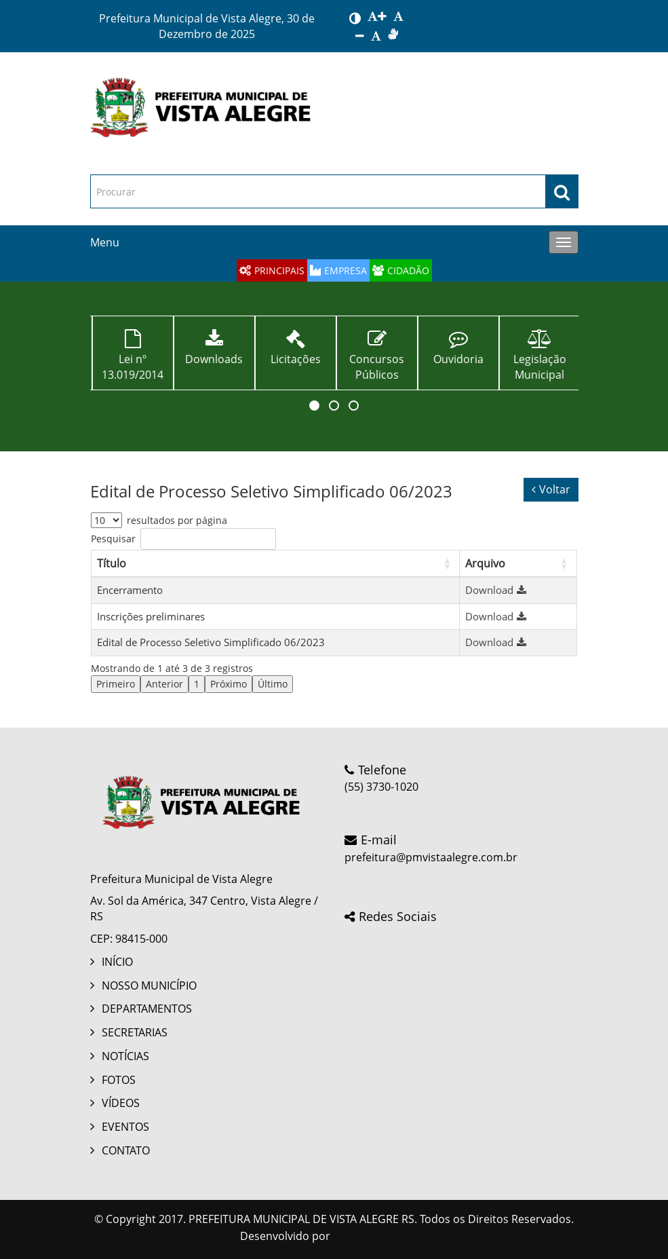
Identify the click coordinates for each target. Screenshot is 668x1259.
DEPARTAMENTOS (147, 1008)
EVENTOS (125, 1126)
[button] (314, 405)
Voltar (551, 489)
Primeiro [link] (115, 683)
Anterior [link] (164, 683)
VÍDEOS (121, 1102)
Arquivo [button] (485, 563)
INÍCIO (117, 961)
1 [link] (196, 683)
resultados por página (177, 520)
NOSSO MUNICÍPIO (149, 985)
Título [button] (111, 563)
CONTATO (126, 1150)
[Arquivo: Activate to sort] (517, 563)
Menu (104, 242)
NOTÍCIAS (125, 1056)
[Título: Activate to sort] (275, 563)
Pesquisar (113, 538)
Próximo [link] (228, 683)
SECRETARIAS (135, 1032)
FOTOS (119, 1079)
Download (497, 590)
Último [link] (273, 683)
